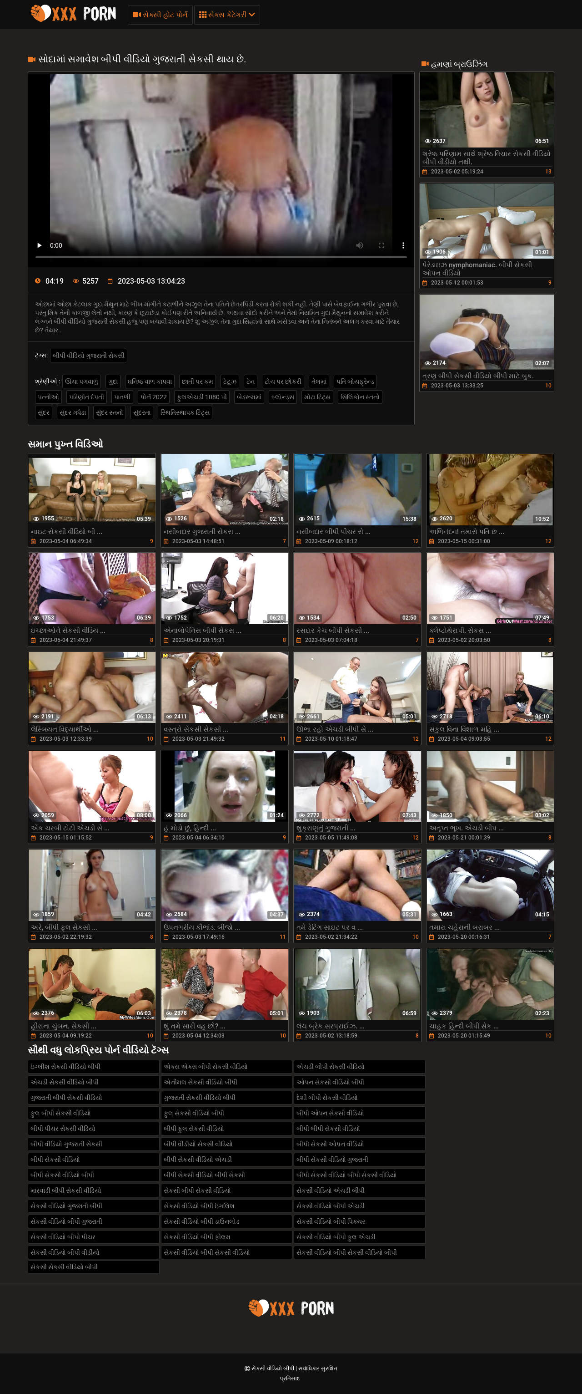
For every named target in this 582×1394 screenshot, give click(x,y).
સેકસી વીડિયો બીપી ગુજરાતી (66, 1221)
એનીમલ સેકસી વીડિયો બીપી (200, 1082)
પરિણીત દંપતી (86, 397)
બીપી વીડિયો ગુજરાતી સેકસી (89, 355)
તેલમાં (318, 381)
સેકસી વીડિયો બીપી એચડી (330, 1206)
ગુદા (113, 381)
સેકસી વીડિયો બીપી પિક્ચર (330, 1221)
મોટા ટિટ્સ (317, 397)
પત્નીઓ (48, 397)
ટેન (250, 381)
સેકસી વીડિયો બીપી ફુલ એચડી (336, 1237)
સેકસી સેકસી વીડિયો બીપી (64, 1267)
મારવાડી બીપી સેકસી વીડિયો (65, 1190)
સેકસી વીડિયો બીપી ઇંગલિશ (199, 1206)
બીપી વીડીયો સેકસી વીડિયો (198, 1144)
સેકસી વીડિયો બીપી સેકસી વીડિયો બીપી (346, 1252)
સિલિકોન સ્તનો (360, 397)
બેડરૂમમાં (249, 397)
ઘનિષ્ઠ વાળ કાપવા (150, 381)
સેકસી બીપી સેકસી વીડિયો (197, 1190)
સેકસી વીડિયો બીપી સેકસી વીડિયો (207, 1252)
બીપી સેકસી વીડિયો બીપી (62, 1175)
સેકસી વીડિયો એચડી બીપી (330, 1190)
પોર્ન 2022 (153, 397)
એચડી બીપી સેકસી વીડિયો (330, 1066)
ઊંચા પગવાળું (81, 381)
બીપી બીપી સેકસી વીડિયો (328, 1128)
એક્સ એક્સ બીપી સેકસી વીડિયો (206, 1066)
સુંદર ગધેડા (73, 412)
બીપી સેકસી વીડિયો (55, 1159)
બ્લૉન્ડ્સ (282, 397)
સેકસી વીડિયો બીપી (273, 1368)
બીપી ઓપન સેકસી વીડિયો (330, 1113)
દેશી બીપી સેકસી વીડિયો (327, 1097)
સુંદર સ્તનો (109, 412)
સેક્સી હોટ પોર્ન (160, 15)
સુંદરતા (142, 412)
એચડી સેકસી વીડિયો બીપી (64, 1082)
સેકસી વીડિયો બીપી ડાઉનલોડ (202, 1221)
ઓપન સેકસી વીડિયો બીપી (330, 1082)
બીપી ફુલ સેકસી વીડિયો (194, 1128)
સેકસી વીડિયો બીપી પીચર (62, 1237)
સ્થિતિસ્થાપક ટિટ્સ (185, 412)
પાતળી (122, 397)
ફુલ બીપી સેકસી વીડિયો (60, 1113)
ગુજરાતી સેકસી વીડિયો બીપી (200, 1097)
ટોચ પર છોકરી (283, 381)
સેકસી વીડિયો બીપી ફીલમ (197, 1237)
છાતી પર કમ (197, 381)
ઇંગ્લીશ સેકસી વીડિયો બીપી (65, 1066)
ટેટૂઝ (229, 381)
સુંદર (44, 412)
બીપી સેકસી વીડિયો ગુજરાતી (332, 1159)
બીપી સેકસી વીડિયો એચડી (198, 1159)
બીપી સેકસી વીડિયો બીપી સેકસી (204, 1175)
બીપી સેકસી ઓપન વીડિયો (330, 1144)
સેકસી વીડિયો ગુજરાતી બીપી (66, 1206)
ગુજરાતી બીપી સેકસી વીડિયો (66, 1097)
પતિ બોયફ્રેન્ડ (355, 381)
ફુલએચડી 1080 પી (202, 397)
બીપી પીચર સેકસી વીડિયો (62, 1128)
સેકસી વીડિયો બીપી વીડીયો (65, 1252)
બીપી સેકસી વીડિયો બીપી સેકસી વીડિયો (346, 1175)
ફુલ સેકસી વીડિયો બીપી (194, 1113)
